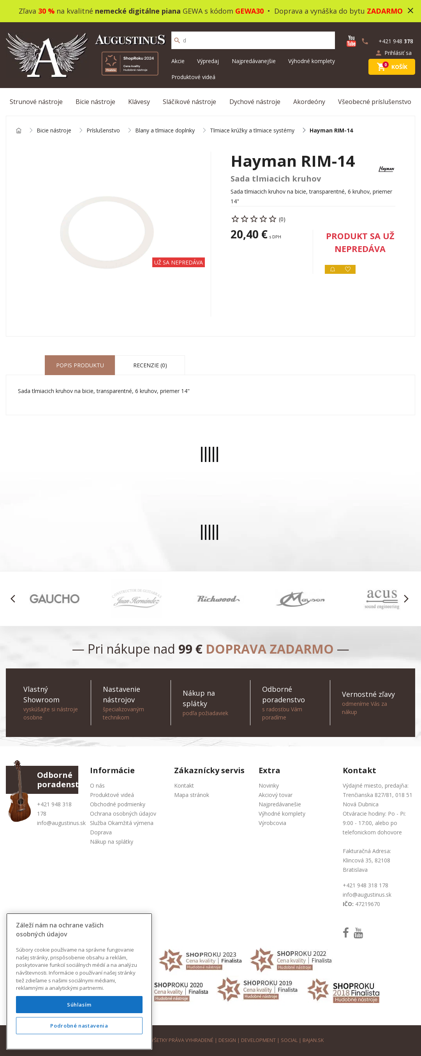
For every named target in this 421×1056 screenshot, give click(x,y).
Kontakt (184, 785)
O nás (97, 785)
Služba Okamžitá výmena (121, 823)
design (227, 1040)
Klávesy (139, 101)
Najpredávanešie (280, 804)
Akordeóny (309, 101)
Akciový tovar (275, 795)
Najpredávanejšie (254, 61)
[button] (15, 598)
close (410, 10)
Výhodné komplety (311, 61)
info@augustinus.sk (61, 823)
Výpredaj (208, 61)
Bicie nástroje (95, 101)
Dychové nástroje (254, 101)
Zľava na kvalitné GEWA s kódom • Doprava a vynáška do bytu (211, 11)
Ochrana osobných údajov (123, 813)
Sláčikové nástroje (189, 101)
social (289, 1040)
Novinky (269, 785)
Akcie (178, 61)
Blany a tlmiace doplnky (165, 131)
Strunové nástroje (36, 101)
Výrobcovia (272, 823)
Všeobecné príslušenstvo (374, 101)
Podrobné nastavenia (79, 1025)
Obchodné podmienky (117, 804)
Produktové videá (193, 77)
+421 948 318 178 (365, 885)
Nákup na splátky (111, 841)
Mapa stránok (191, 795)
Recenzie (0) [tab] (150, 365)
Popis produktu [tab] (80, 365)
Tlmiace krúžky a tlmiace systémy (252, 131)
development (258, 1040)
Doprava (101, 832)
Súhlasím (79, 1004)
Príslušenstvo (103, 131)
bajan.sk (313, 1040)
